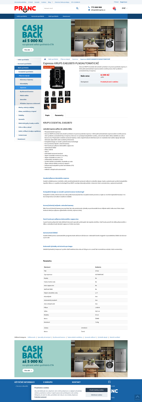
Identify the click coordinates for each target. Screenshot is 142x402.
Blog (49, 2)
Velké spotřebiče (22, 16)
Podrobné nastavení (40, 397)
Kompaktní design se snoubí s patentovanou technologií (63, 192)
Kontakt (37, 2)
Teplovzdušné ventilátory (75, 337)
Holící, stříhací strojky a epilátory (30, 131)
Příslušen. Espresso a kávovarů (30, 103)
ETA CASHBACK (75, 2)
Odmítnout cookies (96, 395)
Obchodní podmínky (20, 2)
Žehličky (21, 115)
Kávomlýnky (24, 84)
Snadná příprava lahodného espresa (56, 178)
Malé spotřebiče (53, 16)
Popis (47, 115)
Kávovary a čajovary (26, 80)
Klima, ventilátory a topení (27, 111)
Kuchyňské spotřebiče (26, 72)
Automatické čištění (50, 233)
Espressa (23, 87)
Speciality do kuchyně (44, 337)
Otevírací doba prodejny (62, 2)
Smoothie (23, 99)
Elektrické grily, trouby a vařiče (29, 123)
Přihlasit (116, 2)
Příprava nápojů (24, 76)
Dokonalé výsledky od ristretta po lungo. (58, 246)
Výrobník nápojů (102, 337)
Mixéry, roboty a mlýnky (26, 107)
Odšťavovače (31, 337)
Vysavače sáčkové (90, 337)
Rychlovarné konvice (26, 91)
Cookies (43, 2)
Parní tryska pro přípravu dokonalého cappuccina (60, 219)
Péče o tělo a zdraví (25, 127)
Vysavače (22, 119)
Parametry (59, 115)
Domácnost (66, 16)
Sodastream (23, 135)
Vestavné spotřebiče (37, 16)
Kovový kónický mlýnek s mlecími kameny (58, 205)
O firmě (30, 2)
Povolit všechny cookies (97, 390)
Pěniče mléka (24, 95)
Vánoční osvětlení (115, 337)
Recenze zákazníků (22, 386)
